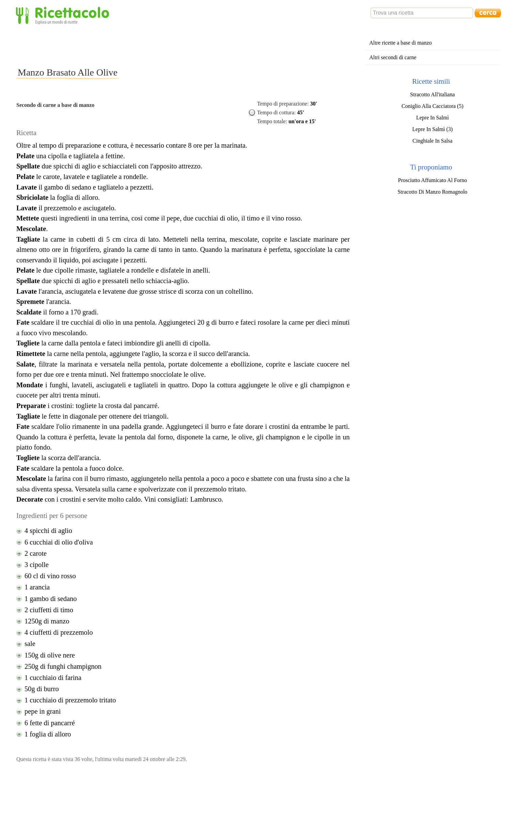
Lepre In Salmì (432, 117)
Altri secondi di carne (392, 57)
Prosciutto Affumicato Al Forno (432, 180)
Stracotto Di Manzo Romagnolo (432, 192)
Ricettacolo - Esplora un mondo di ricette (64, 15)
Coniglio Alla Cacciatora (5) (433, 106)
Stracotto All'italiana (432, 94)
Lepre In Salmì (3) (432, 129)
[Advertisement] (140, 45)
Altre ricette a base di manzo (400, 43)
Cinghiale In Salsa (432, 141)
